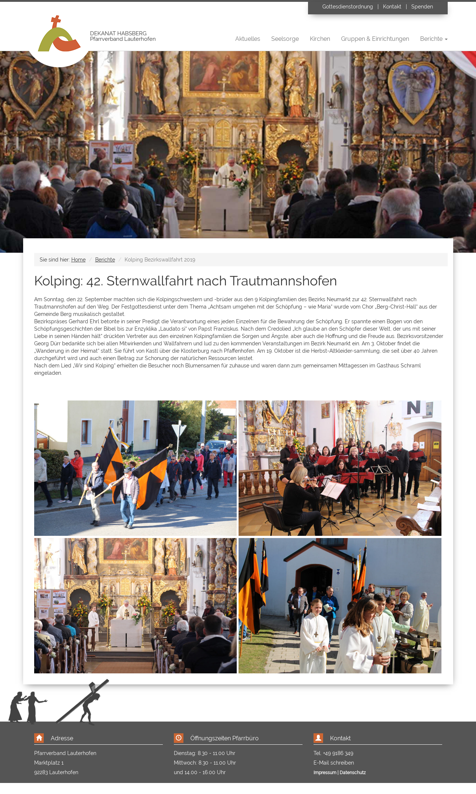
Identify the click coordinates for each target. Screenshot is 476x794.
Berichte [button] (434, 38)
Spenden (422, 7)
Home (78, 260)
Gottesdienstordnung (348, 7)
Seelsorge (285, 38)
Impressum (325, 772)
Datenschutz (353, 772)
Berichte (105, 260)
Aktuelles (247, 38)
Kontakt (392, 7)
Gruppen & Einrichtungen (375, 38)
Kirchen (320, 38)
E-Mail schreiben (334, 763)
